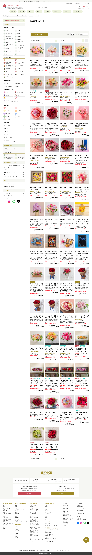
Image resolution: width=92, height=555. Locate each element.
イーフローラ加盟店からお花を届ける (14, 165)
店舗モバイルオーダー (50, 537)
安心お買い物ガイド (78, 3)
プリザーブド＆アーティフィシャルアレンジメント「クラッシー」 (66, 317)
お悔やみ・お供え (6, 508)
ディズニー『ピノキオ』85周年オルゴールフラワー (36, 253)
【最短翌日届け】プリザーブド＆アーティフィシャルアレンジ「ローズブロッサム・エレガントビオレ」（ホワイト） (36, 384)
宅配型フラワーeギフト (9, 169)
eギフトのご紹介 (49, 534)
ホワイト (17, 536)
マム (46, 509)
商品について (65, 511)
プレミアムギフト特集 (34, 524)
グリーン (17, 534)
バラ (46, 505)
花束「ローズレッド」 (66, 155)
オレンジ (17, 530)
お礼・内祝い (5, 524)
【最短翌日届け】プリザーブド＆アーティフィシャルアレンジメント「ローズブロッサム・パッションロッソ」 (66, 384)
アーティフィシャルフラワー (20, 510)
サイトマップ (56, 550)
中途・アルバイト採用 (69, 550)
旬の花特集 (32, 516)
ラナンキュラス (48, 519)
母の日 (30, 11)
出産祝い (4, 512)
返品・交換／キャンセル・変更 (69, 518)
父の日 (4, 509)
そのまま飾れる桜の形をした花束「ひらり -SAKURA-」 (36, 157)
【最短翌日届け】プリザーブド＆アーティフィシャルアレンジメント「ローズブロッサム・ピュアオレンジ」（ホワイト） (82, 352)
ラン (46, 516)
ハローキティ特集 (33, 528)
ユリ (46, 517)
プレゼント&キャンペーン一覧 (51, 525)
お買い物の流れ (66, 514)
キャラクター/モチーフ (19, 508)
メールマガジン (66, 523)
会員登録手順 (65, 522)
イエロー (17, 529)
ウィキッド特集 (33, 505)
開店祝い (4, 516)
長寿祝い (4, 521)
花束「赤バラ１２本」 (36, 412)
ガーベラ (47, 510)
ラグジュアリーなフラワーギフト (36, 539)
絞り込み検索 (39, 34)
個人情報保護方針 (32, 550)
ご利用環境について (80, 510)
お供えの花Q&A (33, 520)
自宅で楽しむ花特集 (34, 521)
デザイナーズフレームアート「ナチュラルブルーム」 (66, 62)
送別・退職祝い (6, 520)
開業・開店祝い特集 (34, 532)
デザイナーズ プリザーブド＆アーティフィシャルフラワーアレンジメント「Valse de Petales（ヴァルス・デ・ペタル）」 (52, 64)
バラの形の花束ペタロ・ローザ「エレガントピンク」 (36, 125)
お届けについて (66, 512)
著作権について (50, 550)
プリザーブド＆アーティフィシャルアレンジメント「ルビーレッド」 (66, 285)
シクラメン (47, 508)
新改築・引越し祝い (7, 517)
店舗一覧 (77, 11)
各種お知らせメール (67, 519)
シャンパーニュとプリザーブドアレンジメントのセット (82, 157)
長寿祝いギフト (33, 531)
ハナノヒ (14, 174)
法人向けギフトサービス (10, 149)
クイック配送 (47, 523)
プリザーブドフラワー (19, 509)
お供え (47, 11)
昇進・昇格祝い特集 (34, 535)
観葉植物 (17, 513)
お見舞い (4, 527)
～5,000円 (5, 83)
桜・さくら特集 (33, 512)
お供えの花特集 (33, 519)
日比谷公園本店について (50, 538)
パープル (17, 532)
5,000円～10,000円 (19, 83)
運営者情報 (25, 550)
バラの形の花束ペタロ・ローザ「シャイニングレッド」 (51, 125)
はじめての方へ (69, 3)
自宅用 (4, 528)
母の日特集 (32, 506)
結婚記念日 (57, 11)
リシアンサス (47, 513)
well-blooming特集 (33, 510)
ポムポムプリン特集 (34, 530)
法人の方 (67, 11)
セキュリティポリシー (41, 550)
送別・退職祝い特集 (34, 517)
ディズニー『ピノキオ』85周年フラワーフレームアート (52, 253)
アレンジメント (18, 505)
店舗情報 (47, 535)
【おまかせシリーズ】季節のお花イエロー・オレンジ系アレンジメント (51, 350)
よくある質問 (86, 3)
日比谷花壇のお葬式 (49, 541)
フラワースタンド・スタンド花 (21, 521)
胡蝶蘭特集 (32, 534)
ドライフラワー (18, 512)
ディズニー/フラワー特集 (35, 527)
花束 (16, 506)
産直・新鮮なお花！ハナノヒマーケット (14, 176)
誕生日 (13, 11)
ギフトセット (17, 519)
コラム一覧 (79, 518)
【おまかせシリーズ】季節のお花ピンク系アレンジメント (66, 350)
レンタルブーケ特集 (34, 523)
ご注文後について (80, 506)
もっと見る (13, 101)
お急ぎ (39, 11)
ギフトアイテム (18, 520)
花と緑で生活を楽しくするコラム (11, 183)
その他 (64, 525)
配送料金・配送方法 (67, 515)
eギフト (22, 11)
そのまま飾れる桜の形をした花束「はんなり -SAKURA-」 (82, 125)
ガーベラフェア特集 (34, 509)
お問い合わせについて (81, 513)
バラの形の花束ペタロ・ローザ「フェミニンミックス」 (66, 414)
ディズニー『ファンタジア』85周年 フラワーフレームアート (82, 253)
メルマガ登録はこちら (62, 493)
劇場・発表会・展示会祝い (8, 523)
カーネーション (48, 512)
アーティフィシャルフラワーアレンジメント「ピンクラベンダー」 (36, 285)
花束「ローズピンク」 (51, 155)
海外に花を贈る (14, 167)
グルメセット (17, 517)
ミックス (17, 537)
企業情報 (20, 550)
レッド (16, 526)
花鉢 (16, 516)
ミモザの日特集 (33, 513)
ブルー (16, 533)
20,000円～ (17, 86)
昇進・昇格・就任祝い (7, 519)
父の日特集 (32, 508)
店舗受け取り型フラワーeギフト (14, 172)
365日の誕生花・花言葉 (9, 186)
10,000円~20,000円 (7, 86)
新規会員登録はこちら (30, 493)
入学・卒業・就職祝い (7, 513)
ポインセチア (47, 506)
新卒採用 (62, 550)
